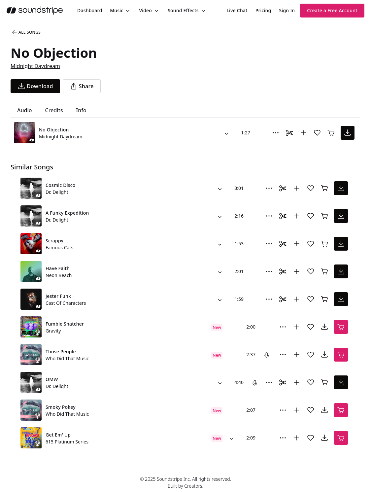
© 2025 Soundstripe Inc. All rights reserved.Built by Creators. (185, 482)
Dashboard (89, 10)
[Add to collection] (303, 133)
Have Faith (58, 268)
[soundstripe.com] (35, 10)
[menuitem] (89, 10)
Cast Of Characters (66, 303)
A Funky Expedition (67, 213)
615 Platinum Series (67, 442)
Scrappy (54, 240)
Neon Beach (59, 275)
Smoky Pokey (61, 407)
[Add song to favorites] (317, 133)
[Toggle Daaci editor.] (289, 133)
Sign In (287, 10)
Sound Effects (183, 10)
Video (145, 10)
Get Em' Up (58, 435)
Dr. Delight (57, 192)
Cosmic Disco (61, 185)
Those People (61, 351)
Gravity (53, 331)
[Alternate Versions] (226, 132)
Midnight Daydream (35, 66)
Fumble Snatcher (65, 324)
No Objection (54, 129)
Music (116, 10)
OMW (52, 379)
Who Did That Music (67, 358)
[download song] (35, 86)
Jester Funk (58, 296)
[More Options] (276, 133)
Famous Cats (59, 247)
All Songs (26, 32)
